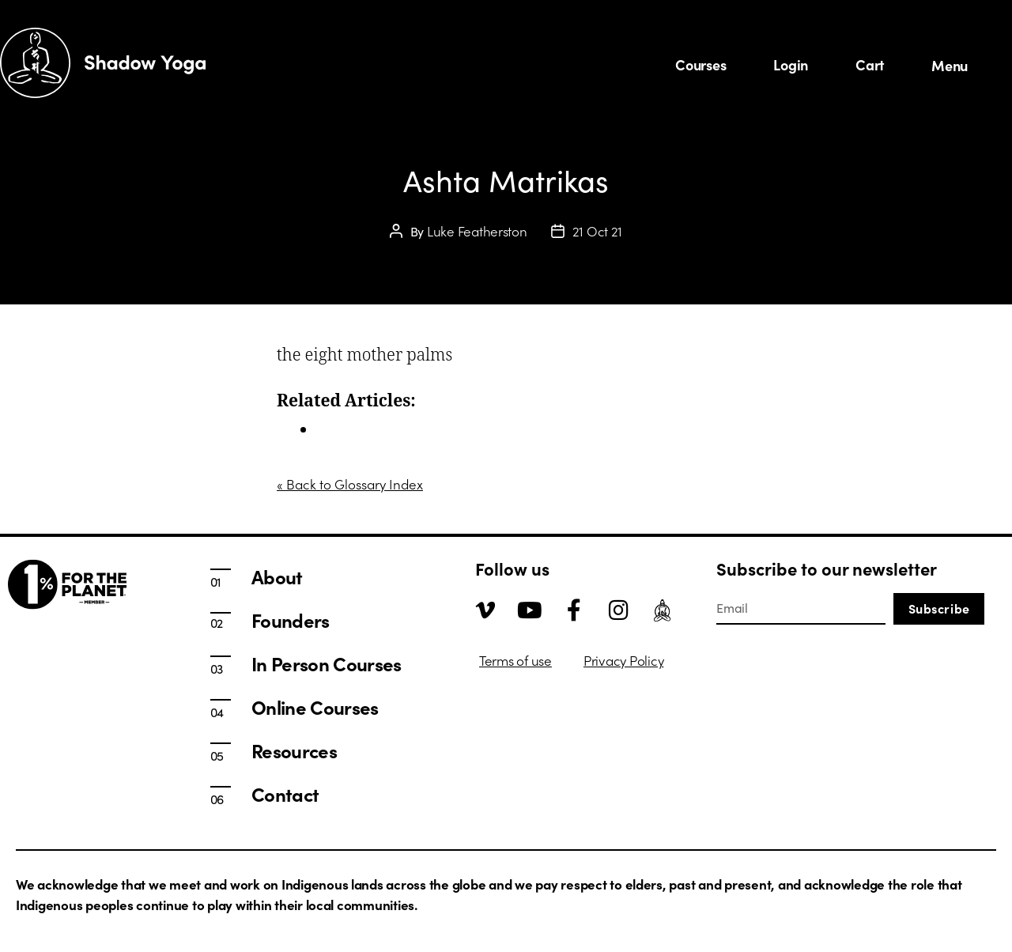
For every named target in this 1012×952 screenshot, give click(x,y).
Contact (285, 794)
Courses (700, 64)
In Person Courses (370, 429)
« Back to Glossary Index (350, 483)
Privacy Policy (623, 660)
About (277, 576)
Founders (290, 620)
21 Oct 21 (597, 230)
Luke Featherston (477, 230)
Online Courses (315, 707)
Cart (869, 64)
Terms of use (515, 660)
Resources (294, 750)
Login (790, 64)
